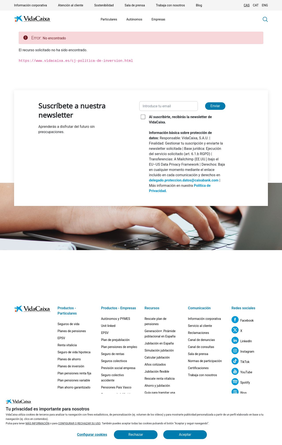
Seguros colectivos (114, 361)
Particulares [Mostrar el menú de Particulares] (109, 19)
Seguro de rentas (112, 354)
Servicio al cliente (200, 326)
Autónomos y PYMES (115, 318)
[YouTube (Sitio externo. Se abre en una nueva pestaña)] (242, 372)
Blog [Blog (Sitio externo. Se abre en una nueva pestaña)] (199, 5)
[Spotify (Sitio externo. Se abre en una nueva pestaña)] (241, 382)
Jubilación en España (159, 343)
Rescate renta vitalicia (160, 378)
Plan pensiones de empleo (119, 347)
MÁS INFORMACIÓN (38, 423)
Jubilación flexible (157, 371)
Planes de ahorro (69, 359)
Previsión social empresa (118, 368)
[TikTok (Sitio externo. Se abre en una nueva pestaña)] (241, 361)
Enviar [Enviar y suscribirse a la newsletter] (215, 106)
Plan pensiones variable (74, 380)
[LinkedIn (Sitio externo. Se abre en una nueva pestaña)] (242, 341)
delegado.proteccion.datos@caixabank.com (183, 180)
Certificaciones (198, 368)
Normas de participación (205, 361)
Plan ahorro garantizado (74, 387)
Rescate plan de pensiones (155, 321)
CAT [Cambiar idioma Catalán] (256, 5)
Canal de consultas (201, 347)
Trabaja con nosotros (170, 5)
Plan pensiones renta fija (74, 373)
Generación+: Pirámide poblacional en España (160, 333)
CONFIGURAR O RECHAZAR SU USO (79, 423)
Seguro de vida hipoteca (74, 352)
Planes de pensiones (72, 331)
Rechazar (135, 434)
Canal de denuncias (201, 340)
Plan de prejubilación (115, 340)
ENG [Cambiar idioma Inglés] (265, 5)
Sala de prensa (135, 5)
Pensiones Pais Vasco (116, 387)
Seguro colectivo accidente (112, 377)
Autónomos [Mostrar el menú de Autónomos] (134, 19)
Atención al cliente (70, 5)
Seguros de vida (68, 324)
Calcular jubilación (157, 357)
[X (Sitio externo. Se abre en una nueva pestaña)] (237, 330)
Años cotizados (155, 364)
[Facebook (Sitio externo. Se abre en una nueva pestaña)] (243, 320)
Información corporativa (30, 5)
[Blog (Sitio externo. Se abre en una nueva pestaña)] (239, 392)
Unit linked (108, 326)
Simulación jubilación (159, 350)
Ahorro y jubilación (157, 385)
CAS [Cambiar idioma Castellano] (247, 5)
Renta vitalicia (67, 345)
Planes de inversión (71, 366)
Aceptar (185, 434)
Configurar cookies (92, 434)
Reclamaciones (198, 333)
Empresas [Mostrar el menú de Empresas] (158, 19)
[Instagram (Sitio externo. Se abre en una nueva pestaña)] (243, 351)
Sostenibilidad (104, 5)
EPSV (61, 338)
